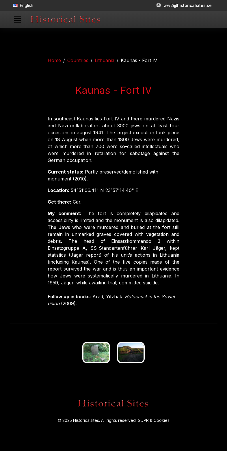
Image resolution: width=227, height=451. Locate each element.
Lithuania (104, 60)
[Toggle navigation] (17, 19)
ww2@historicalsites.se (184, 5)
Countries (77, 60)
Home (54, 60)
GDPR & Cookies (154, 420)
